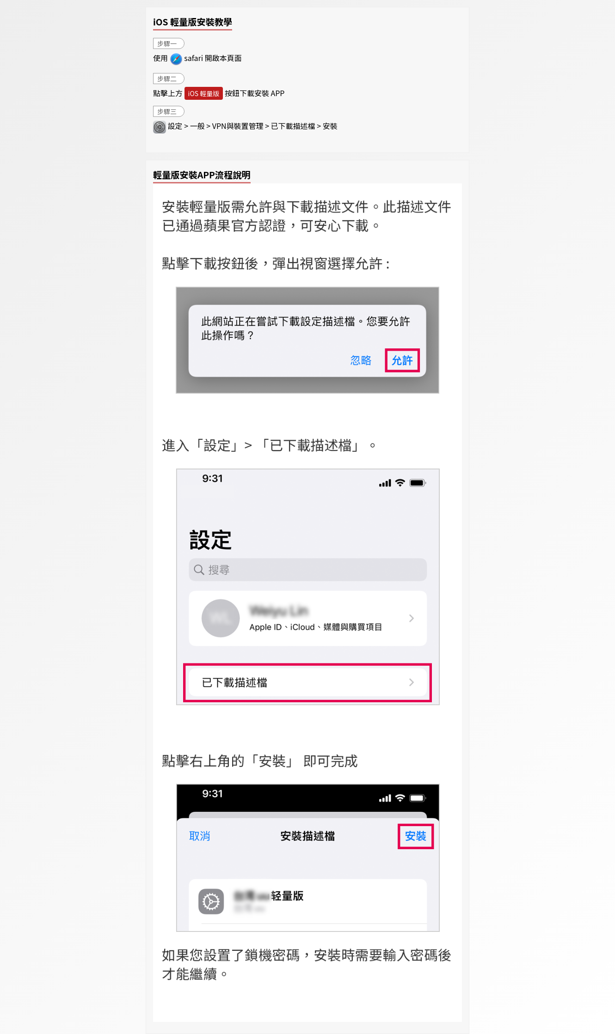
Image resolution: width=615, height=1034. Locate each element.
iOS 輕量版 (204, 93)
